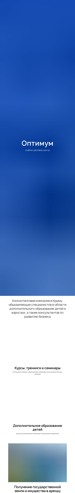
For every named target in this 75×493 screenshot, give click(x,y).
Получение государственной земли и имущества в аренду (37, 489)
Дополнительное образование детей (37, 428)
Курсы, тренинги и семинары (37, 368)
